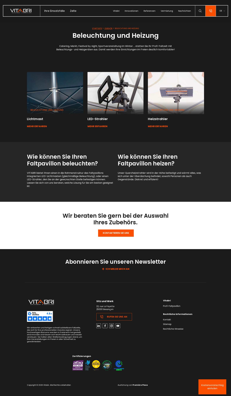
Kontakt (167, 320)
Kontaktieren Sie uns (116, 233)
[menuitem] (54, 10)
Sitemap (167, 324)
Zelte (73, 11)
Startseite (97, 28)
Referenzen (149, 10)
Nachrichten (184, 10)
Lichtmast (35, 119)
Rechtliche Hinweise (173, 329)
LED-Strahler (98, 119)
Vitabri (116, 10)
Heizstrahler (158, 119)
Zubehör (108, 28)
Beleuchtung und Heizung (46, 110)
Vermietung (167, 10)
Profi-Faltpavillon (171, 306)
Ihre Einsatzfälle (54, 11)
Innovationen (131, 10)
